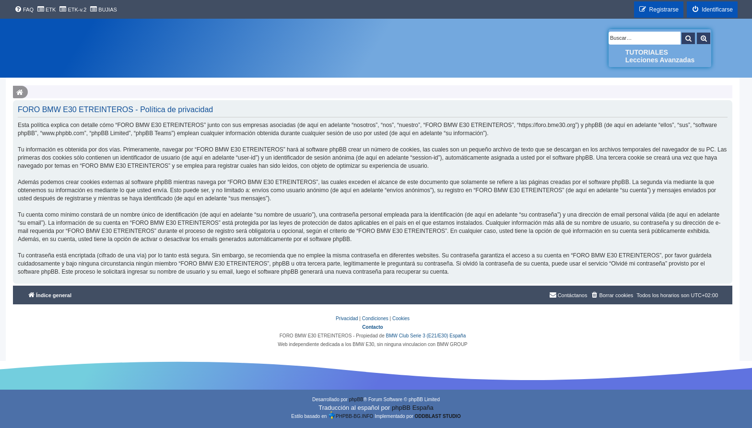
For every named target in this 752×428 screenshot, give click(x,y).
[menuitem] (24, 9)
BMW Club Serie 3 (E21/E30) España (426, 335)
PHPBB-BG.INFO (350, 415)
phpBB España (413, 407)
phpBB (356, 399)
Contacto (372, 327)
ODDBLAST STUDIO (438, 416)
